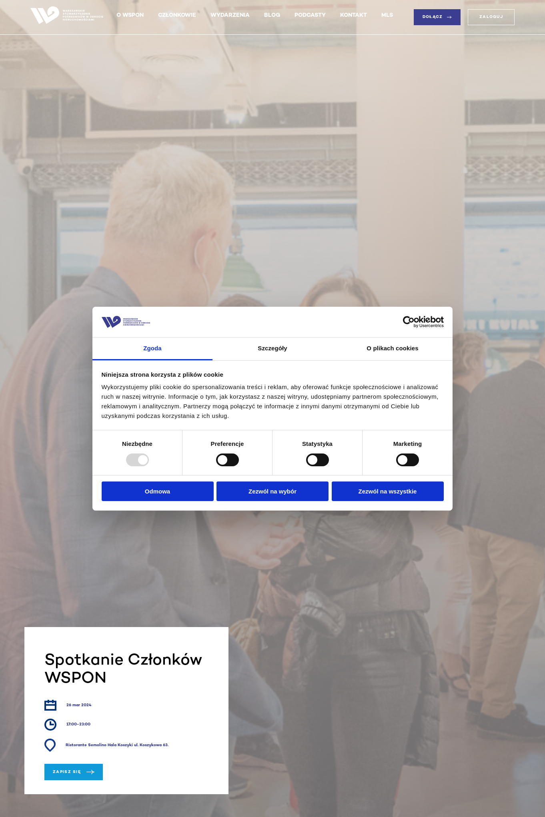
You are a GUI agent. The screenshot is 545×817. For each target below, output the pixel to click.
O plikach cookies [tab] (392, 348)
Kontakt (353, 15)
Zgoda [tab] (152, 348)
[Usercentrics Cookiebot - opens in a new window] (409, 322)
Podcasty (310, 15)
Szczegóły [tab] (272, 348)
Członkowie (177, 15)
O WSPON (130, 15)
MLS (387, 15)
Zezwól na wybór (272, 491)
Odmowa (157, 491)
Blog (272, 15)
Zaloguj (491, 17)
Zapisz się (73, 772)
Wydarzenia (230, 15)
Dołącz (437, 17)
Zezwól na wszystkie (388, 491)
